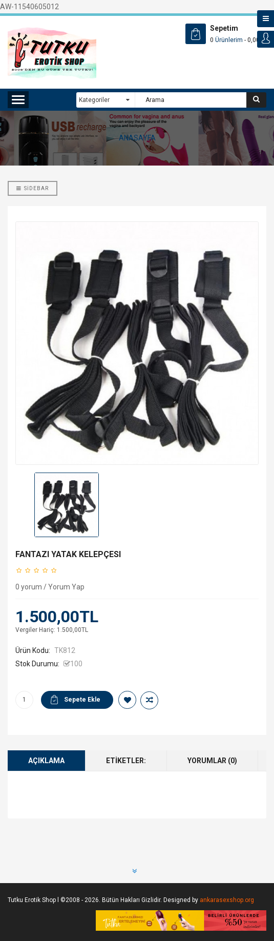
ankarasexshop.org (227, 900)
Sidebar (32, 188)
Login (265, 39)
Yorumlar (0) (212, 760)
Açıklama (46, 760)
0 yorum (28, 587)
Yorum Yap (66, 587)
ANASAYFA (137, 138)
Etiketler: (126, 760)
